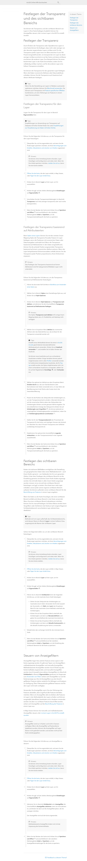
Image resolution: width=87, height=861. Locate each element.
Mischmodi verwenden (54, 88)
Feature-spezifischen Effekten (55, 90)
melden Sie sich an (54, 163)
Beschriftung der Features (53, 704)
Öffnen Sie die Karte (33, 173)
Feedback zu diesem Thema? (57, 857)
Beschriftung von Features (32, 492)
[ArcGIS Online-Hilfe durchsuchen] (42, 2)
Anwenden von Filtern (34, 676)
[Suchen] (58, 2)
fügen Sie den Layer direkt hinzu (40, 176)
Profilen (49, 361)
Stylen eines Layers (33, 235)
